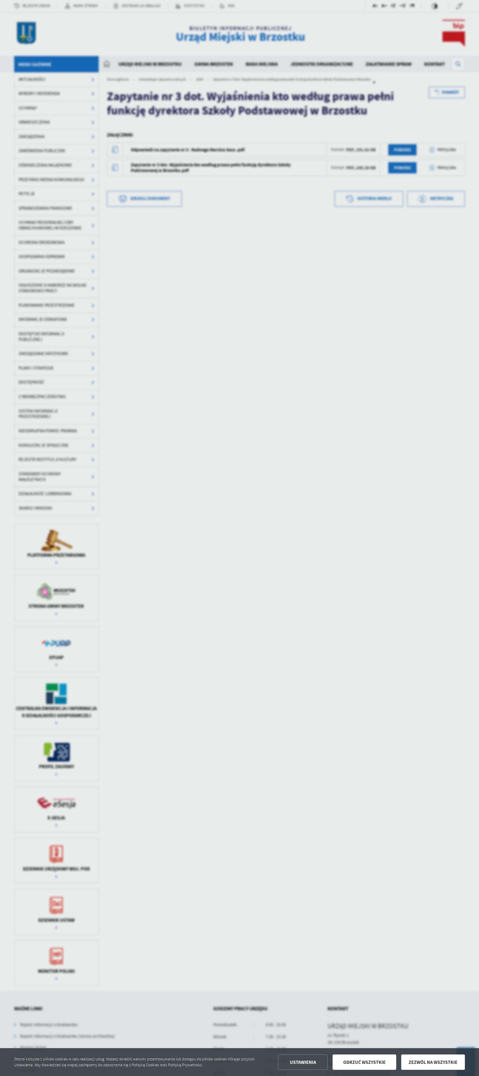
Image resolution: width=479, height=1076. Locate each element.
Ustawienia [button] (303, 1062)
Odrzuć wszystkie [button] (364, 1062)
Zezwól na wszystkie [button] (433, 1062)
